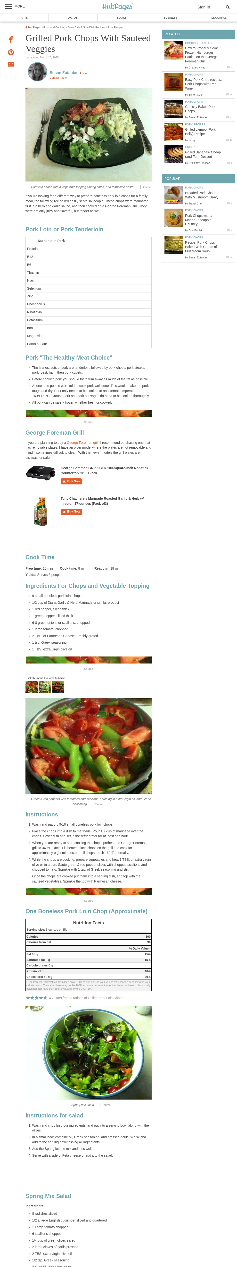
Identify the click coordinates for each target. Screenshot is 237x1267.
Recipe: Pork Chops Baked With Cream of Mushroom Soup (201, 247)
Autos (73, 17)
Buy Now (71, 481)
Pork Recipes (195, 124)
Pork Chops (194, 74)
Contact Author (59, 77)
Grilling (191, 146)
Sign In (203, 7)
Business (171, 17)
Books (122, 17)
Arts (24, 17)
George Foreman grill (82, 443)
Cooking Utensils (198, 43)
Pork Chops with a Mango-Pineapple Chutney (198, 220)
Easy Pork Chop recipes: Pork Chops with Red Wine (203, 84)
